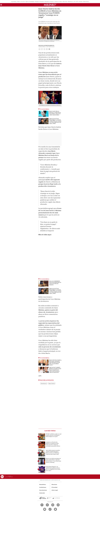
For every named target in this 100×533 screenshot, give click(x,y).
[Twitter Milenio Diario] (47, 504)
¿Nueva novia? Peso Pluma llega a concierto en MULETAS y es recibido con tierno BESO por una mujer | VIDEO (55, 121)
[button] (1, 5)
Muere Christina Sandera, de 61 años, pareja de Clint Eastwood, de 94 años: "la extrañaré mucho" (55, 362)
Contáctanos (42, 487)
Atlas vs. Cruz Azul (21, 1)
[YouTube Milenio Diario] (44, 509)
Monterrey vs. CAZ (72, 1)
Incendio (80, 1)
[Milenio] (50, 4)
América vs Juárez (58, 1)
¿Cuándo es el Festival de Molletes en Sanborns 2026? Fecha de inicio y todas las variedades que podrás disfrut (53, 444)
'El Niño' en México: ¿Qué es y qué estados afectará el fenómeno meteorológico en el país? (54, 435)
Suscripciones (43, 490)
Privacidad (54, 487)
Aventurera (44, 383)
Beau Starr (65, 1)
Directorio (54, 484)
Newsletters (42, 484)
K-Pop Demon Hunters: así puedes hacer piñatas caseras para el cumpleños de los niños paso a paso (53, 468)
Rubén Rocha (86, 1)
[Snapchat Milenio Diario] (55, 509)
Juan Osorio (52, 383)
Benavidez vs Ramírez (49, 1)
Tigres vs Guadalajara (30, 1)
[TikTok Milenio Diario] (50, 509)
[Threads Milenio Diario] (58, 504)
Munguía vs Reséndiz (39, 1)
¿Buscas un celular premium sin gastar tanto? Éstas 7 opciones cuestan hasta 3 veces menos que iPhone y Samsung (53, 460)
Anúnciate (42, 493)
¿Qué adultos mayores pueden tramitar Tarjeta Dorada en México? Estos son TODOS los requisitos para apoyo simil (53, 452)
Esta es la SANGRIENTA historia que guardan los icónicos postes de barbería (55, 283)
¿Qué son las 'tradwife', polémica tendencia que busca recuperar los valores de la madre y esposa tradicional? (55, 370)
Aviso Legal (55, 490)
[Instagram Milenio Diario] (52, 504)
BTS (77, 1)
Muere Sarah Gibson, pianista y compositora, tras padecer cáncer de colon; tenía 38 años (55, 113)
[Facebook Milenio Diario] (41, 504)
